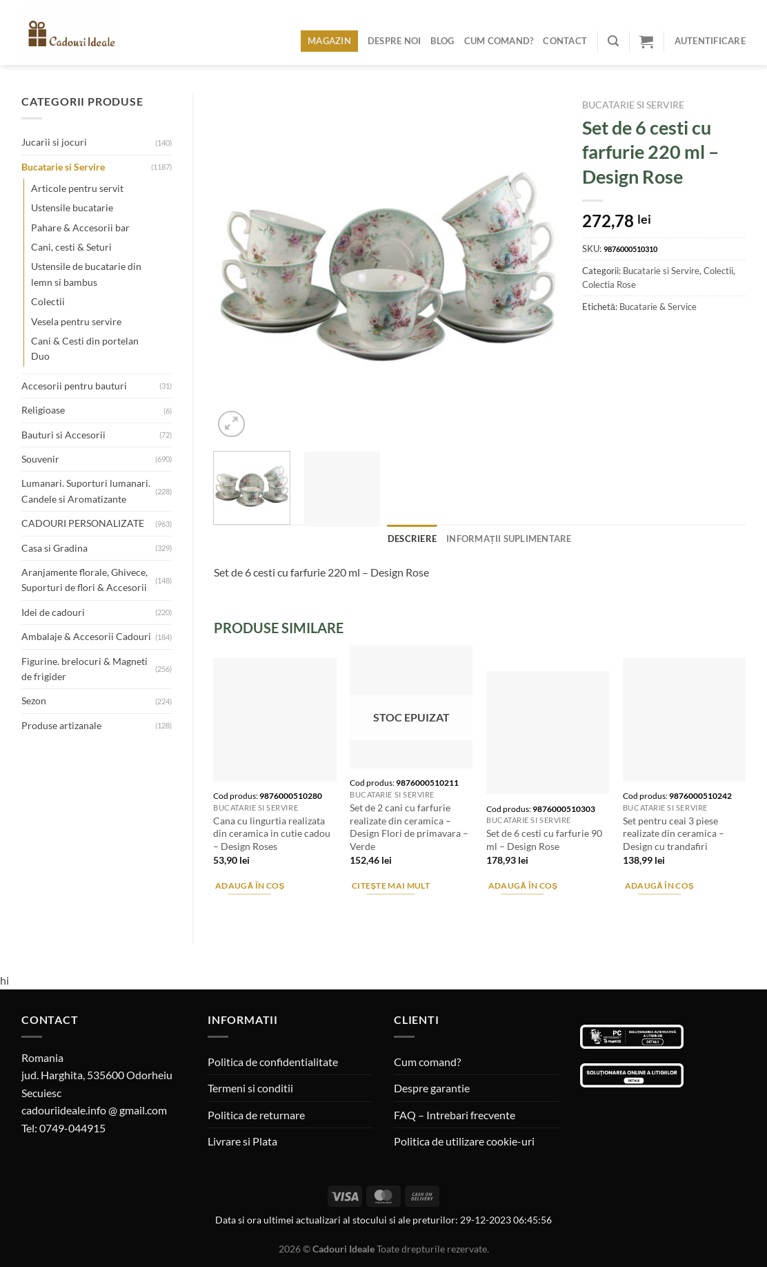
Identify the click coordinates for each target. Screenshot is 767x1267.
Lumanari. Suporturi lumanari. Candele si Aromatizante (85, 490)
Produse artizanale (61, 725)
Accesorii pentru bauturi (74, 385)
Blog (442, 40)
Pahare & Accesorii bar (80, 227)
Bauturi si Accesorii (63, 435)
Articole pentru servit (77, 188)
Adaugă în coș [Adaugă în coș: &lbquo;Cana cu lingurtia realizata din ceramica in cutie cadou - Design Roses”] (250, 885)
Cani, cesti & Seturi (71, 247)
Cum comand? (499, 40)
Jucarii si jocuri (54, 142)
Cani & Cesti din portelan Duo (85, 348)
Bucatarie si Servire (63, 167)
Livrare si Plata (242, 1141)
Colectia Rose (609, 284)
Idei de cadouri (53, 612)
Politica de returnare (256, 1114)
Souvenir (40, 459)
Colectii (48, 301)
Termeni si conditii (250, 1087)
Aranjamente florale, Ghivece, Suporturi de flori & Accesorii (84, 579)
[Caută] (613, 41)
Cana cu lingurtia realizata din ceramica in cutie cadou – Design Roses (271, 833)
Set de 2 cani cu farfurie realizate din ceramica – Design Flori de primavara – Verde (409, 827)
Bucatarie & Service (658, 306)
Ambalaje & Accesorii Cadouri (86, 636)
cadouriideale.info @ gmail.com (94, 1109)
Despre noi (394, 40)
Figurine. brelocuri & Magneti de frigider (84, 668)
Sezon (33, 700)
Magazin (329, 40)
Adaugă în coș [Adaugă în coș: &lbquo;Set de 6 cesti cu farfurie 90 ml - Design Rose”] (523, 885)
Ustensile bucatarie (72, 207)
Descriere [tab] (412, 538)
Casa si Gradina (54, 548)
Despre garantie (432, 1087)
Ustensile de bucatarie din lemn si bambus (86, 273)
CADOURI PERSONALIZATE (82, 523)
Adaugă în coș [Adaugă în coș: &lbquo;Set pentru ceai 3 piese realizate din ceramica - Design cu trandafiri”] (660, 885)
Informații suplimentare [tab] (509, 538)
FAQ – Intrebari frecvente (454, 1114)
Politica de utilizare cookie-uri (464, 1141)
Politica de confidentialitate (273, 1061)
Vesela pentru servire (76, 321)
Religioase (43, 410)
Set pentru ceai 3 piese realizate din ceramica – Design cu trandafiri (673, 833)
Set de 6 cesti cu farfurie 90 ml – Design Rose (544, 839)
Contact (565, 40)
